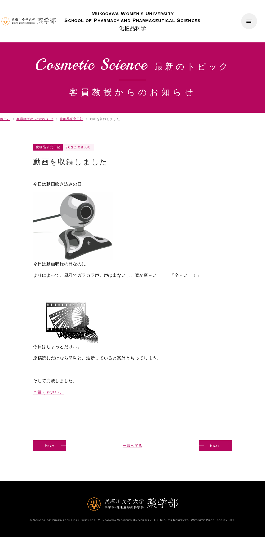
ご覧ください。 (48, 392)
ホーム (5, 119)
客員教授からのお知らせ (34, 119)
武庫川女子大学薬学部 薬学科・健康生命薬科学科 (28, 21)
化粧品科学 (132, 20)
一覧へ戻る (132, 445)
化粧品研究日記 (71, 119)
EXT (215, 445)
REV (50, 445)
